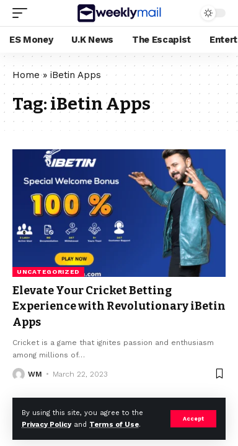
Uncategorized (48, 271)
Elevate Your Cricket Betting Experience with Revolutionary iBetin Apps (119, 306)
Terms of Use (114, 425)
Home (26, 75)
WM (35, 374)
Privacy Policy (46, 425)
